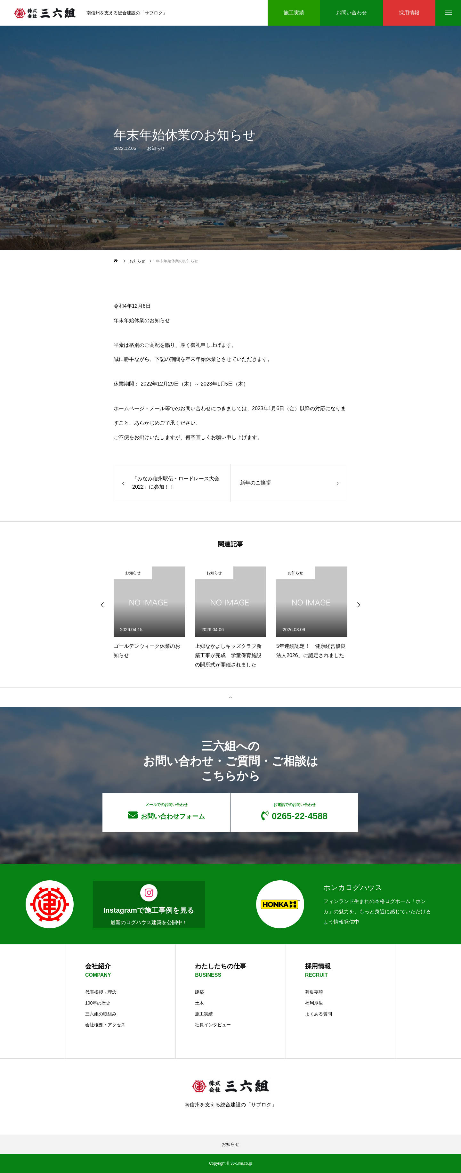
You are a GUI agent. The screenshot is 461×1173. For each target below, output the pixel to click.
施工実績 (204, 1014)
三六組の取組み (101, 1014)
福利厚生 (314, 1003)
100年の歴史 (97, 1003)
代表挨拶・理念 (101, 992)
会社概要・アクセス (105, 1024)
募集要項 (314, 992)
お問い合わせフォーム (166, 811)
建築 (199, 992)
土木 (199, 1003)
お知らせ (156, 149)
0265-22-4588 (294, 811)
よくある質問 (318, 1014)
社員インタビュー (213, 1024)
